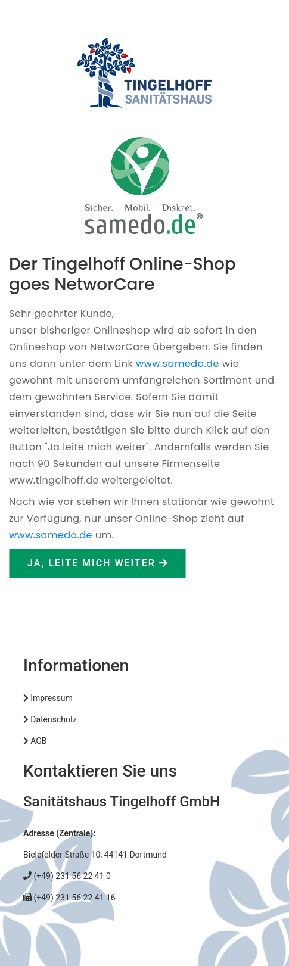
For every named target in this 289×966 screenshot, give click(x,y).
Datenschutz (50, 719)
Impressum (48, 698)
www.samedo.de (177, 363)
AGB (35, 741)
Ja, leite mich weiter (97, 563)
